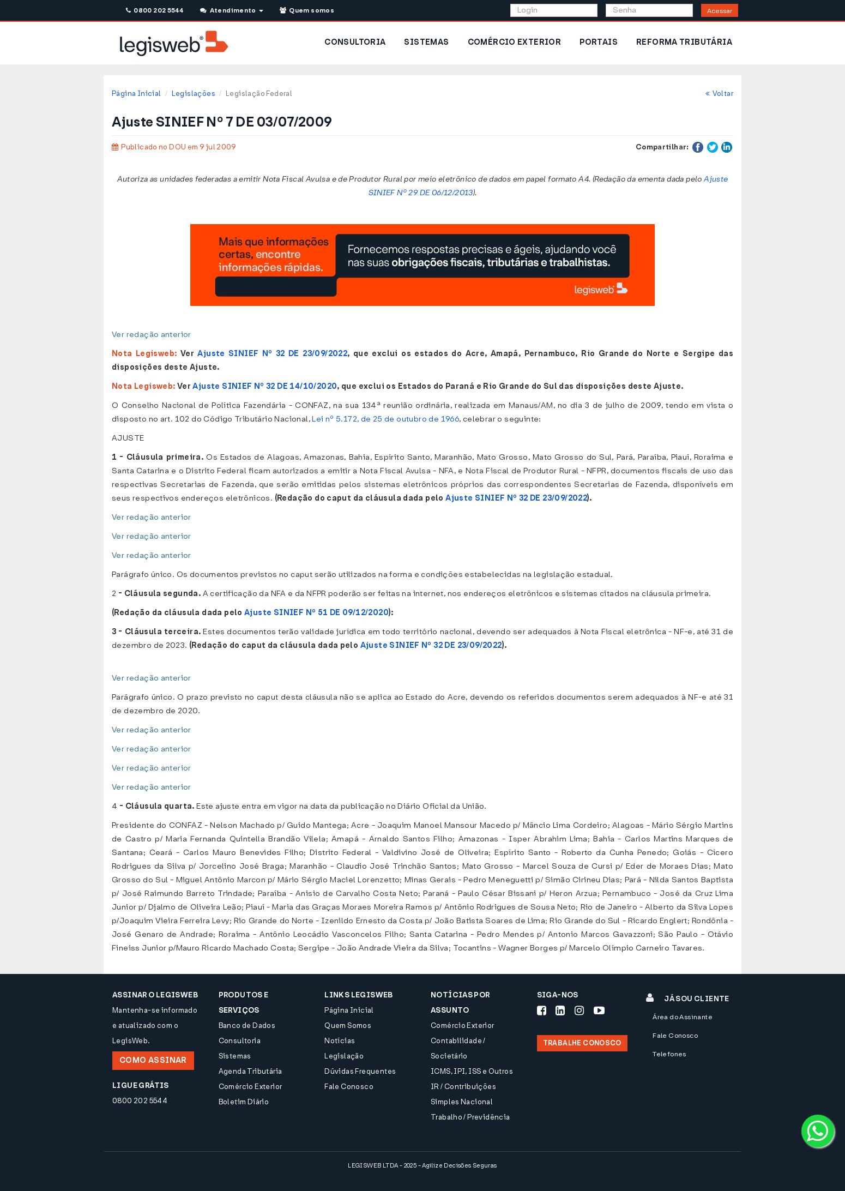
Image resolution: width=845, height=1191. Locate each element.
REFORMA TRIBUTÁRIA (684, 42)
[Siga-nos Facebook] (541, 1010)
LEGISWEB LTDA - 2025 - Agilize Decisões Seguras (422, 1166)
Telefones (669, 1054)
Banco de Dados (247, 1025)
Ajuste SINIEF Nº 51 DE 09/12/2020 (316, 612)
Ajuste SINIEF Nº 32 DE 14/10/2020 (264, 386)
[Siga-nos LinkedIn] (560, 1010)
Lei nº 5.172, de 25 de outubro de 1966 (385, 419)
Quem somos (307, 10)
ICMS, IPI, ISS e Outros (472, 1071)
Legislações (193, 93)
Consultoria (240, 1040)
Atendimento (231, 10)
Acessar (719, 11)
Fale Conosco (348, 1086)
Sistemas (235, 1056)
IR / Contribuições (463, 1086)
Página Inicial (136, 93)
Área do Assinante (683, 1017)
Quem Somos (347, 1025)
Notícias (339, 1040)
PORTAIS (599, 42)
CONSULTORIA (354, 42)
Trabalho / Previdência (470, 1117)
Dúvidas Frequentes (360, 1071)
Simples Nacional (462, 1101)
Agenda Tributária (250, 1071)
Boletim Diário (244, 1101)
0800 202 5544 (154, 10)
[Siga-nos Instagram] (579, 1010)
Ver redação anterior (151, 334)
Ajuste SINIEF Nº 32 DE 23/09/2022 (272, 353)
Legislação (344, 1056)
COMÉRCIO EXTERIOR (515, 42)
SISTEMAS (426, 42)
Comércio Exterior (250, 1086)
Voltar (719, 93)
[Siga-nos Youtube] (599, 1010)
